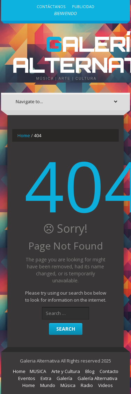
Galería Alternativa (97, 378)
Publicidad (83, 6)
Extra (46, 378)
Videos (105, 385)
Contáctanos (51, 6)
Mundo (47, 385)
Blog (89, 371)
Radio (87, 385)
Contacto (109, 371)
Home (23, 135)
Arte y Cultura (65, 371)
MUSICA (38, 371)
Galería (64, 378)
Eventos (26, 378)
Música (67, 385)
